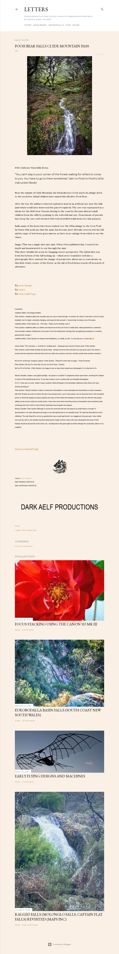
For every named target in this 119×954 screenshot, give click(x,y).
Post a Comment (24, 546)
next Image (25, 285)
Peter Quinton (26, 478)
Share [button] (17, 526)
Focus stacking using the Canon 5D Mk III (56, 624)
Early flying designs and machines (50, 776)
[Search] (102, 9)
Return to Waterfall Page (27, 449)
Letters (36, 9)
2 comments (28, 630)
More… (76, 25)
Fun (68, 25)
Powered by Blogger (59, 944)
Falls (23, 530)
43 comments (28, 720)
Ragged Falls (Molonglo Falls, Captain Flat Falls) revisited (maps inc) (59, 917)
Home (28, 25)
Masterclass (31, 530)
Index (22, 289)
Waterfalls (56, 25)
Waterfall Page (27, 293)
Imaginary (40, 25)
